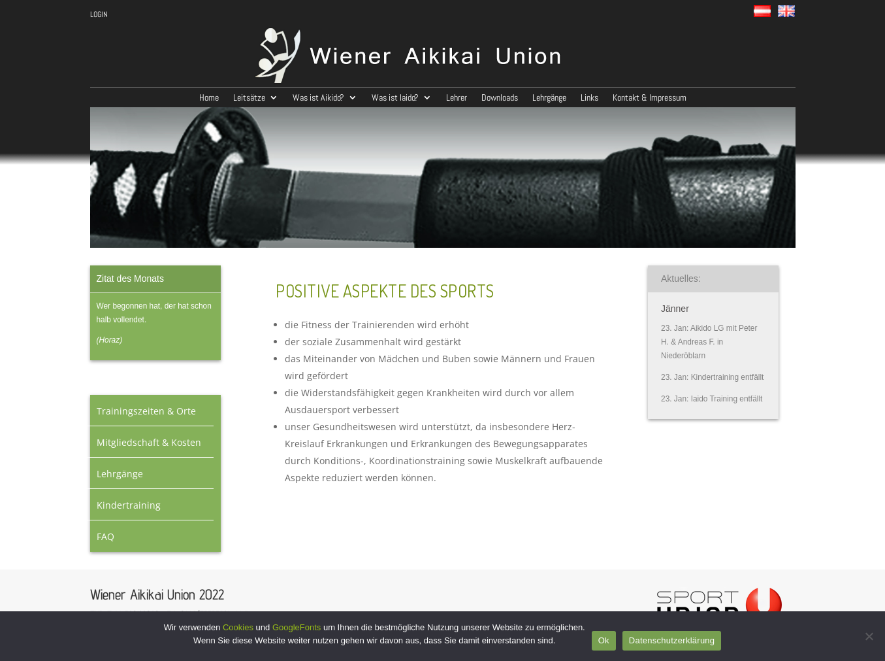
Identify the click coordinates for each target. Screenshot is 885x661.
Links (589, 98)
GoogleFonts (296, 627)
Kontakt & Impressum (649, 98)
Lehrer (456, 98)
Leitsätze (249, 98)
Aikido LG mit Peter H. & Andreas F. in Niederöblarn (709, 342)
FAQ (105, 536)
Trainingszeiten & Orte (146, 411)
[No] (868, 636)
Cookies (238, 627)
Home (209, 98)
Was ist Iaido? (395, 98)
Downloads (499, 98)
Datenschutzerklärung (672, 640)
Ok (603, 640)
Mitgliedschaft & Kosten (149, 442)
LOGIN (99, 15)
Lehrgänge (549, 98)
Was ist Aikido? (318, 98)
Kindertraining (129, 505)
